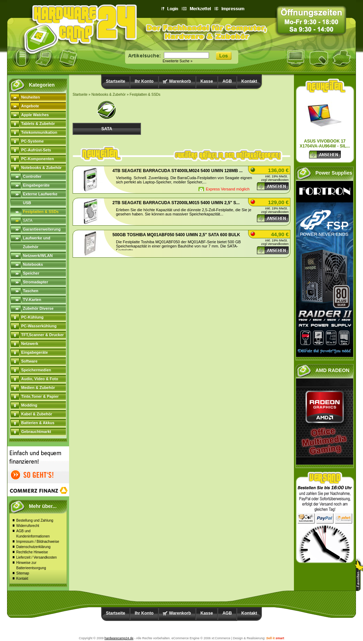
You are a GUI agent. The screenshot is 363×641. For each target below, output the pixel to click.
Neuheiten (30, 97)
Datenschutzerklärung (33, 547)
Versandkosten (278, 180)
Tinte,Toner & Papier (40, 396)
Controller (32, 176)
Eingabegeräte (36, 185)
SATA (27, 220)
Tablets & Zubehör (38, 123)
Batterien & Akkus (37, 423)
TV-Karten (32, 299)
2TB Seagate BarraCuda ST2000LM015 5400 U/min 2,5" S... (176, 202)
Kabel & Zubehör (36, 414)
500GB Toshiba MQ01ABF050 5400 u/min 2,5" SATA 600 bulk (176, 234)
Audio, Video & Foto (39, 379)
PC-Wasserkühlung (38, 326)
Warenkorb (180, 81)
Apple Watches (35, 115)
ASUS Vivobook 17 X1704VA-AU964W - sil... (325, 144)
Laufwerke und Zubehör (36, 242)
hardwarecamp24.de (118, 638)
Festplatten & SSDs (41, 211)
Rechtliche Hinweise (32, 552)
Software (29, 361)
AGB (227, 81)
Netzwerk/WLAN (38, 255)
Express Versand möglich (228, 189)
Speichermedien (36, 370)
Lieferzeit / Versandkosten (36, 557)
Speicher (31, 273)
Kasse (207, 81)
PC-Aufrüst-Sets (36, 150)
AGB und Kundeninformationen (33, 533)
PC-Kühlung (32, 317)
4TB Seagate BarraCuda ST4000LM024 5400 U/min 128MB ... (177, 170)
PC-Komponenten (37, 159)
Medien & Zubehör (38, 387)
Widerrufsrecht (27, 526)
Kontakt (22, 578)
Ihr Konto (144, 81)
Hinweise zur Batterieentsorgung (31, 565)
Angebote (30, 106)
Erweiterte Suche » (178, 61)
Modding (29, 405)
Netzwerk (29, 343)
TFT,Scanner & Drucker (42, 335)
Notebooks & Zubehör (41, 167)
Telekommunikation (39, 132)
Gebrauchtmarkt (36, 431)
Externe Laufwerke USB (40, 198)
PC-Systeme (32, 141)
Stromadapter (35, 282)
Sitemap (22, 573)
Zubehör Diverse (38, 308)
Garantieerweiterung (42, 229)
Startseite (115, 81)
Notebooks (33, 264)
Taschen (30, 291)
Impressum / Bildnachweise (37, 541)
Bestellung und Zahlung (34, 520)
